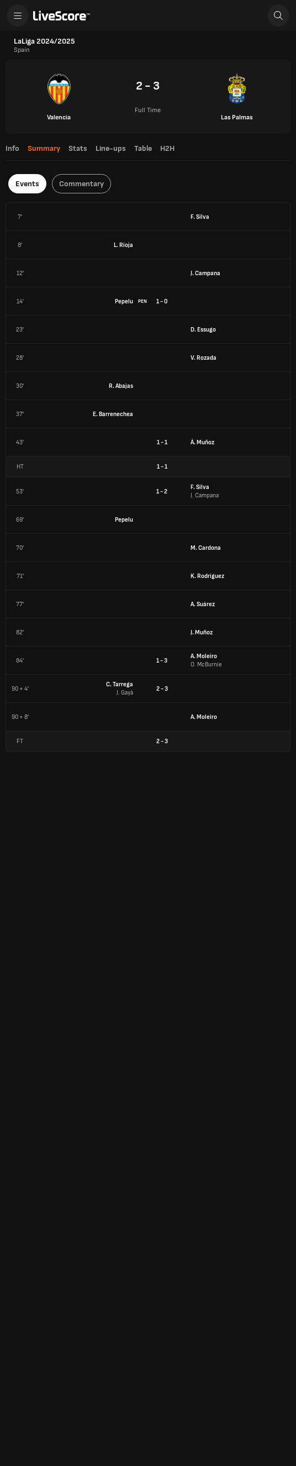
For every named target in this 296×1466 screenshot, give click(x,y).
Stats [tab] (77, 148)
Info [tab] (12, 148)
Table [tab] (143, 148)
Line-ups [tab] (111, 148)
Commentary (81, 183)
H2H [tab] (167, 148)
